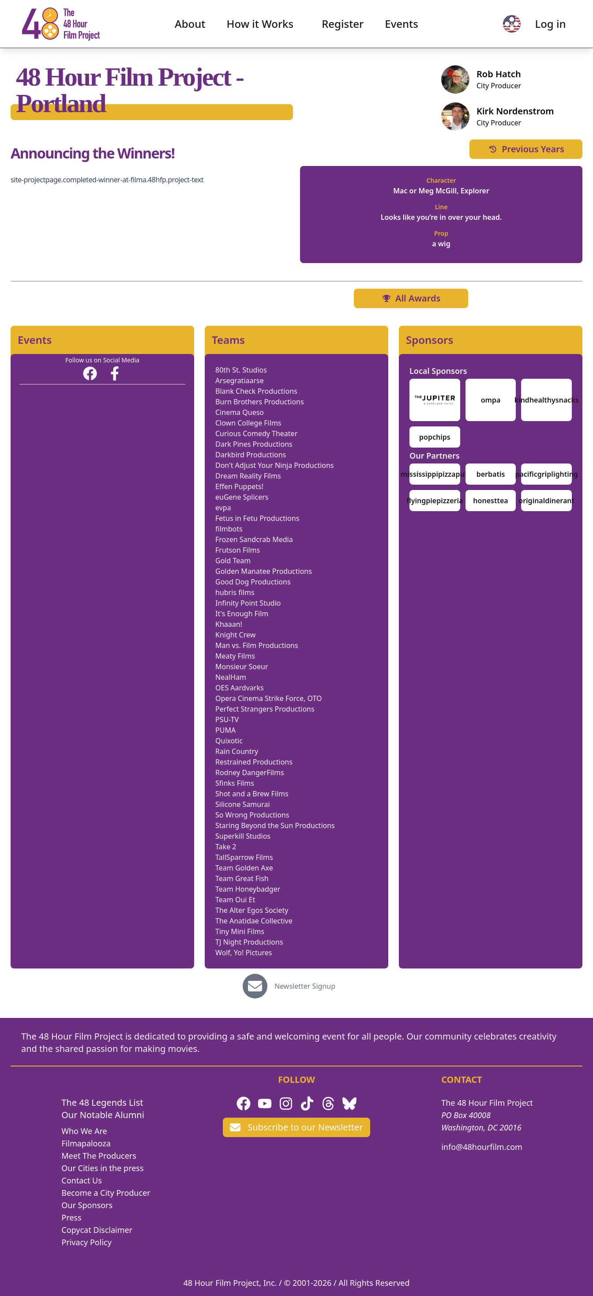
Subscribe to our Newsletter (296, 1127)
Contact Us (81, 1180)
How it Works (260, 24)
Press (71, 1217)
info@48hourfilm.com (481, 1147)
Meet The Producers (98, 1155)
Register (343, 24)
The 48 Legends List (102, 1102)
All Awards (410, 298)
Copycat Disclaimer (96, 1229)
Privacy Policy (86, 1242)
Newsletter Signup (304, 986)
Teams (228, 340)
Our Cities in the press (102, 1168)
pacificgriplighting (546, 474)
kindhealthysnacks (546, 400)
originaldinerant (546, 500)
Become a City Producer (105, 1192)
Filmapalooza (86, 1143)
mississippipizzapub (435, 474)
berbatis (491, 474)
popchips (434, 437)
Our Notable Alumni (102, 1115)
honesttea (490, 500)
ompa (491, 400)
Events (401, 24)
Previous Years (526, 149)
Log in (549, 24)
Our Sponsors (87, 1205)
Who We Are (84, 1131)
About (190, 24)
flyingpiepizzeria (434, 500)
